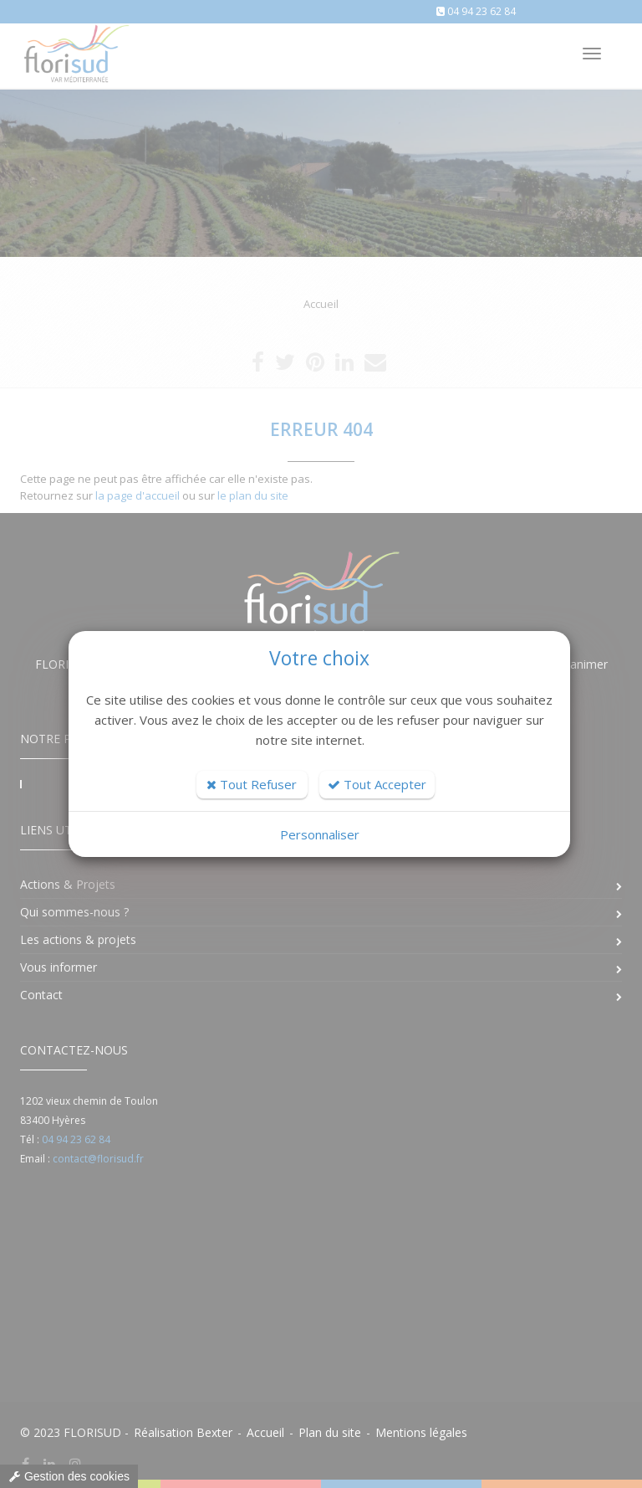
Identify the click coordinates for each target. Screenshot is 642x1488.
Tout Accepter (377, 784)
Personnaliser (319, 834)
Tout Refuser (251, 784)
